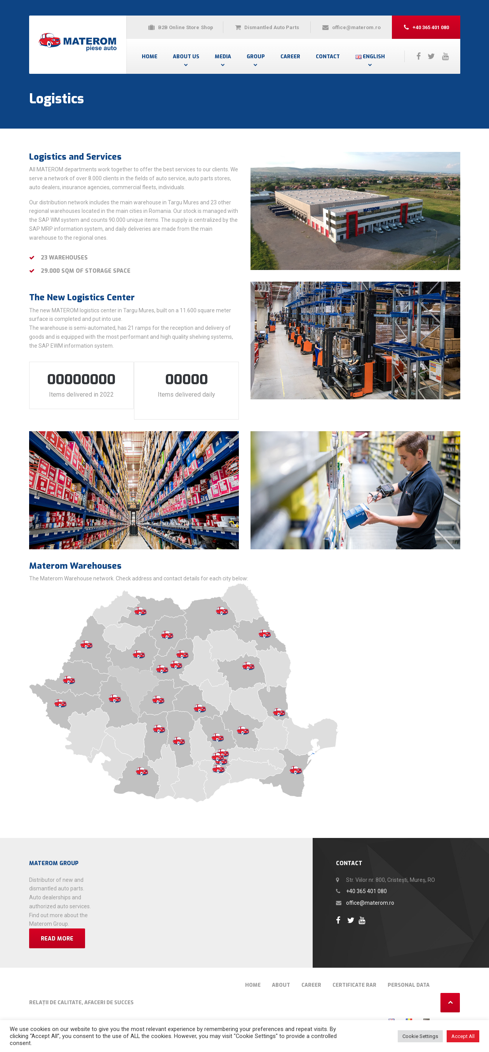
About (281, 976)
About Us (186, 56)
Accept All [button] (463, 1036)
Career (290, 56)
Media (223, 56)
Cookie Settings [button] (420, 1036)
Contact (328, 56)
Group (256, 56)
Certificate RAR (354, 976)
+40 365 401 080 (366, 882)
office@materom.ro (370, 894)
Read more (57, 930)
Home (149, 56)
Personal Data (409, 976)
